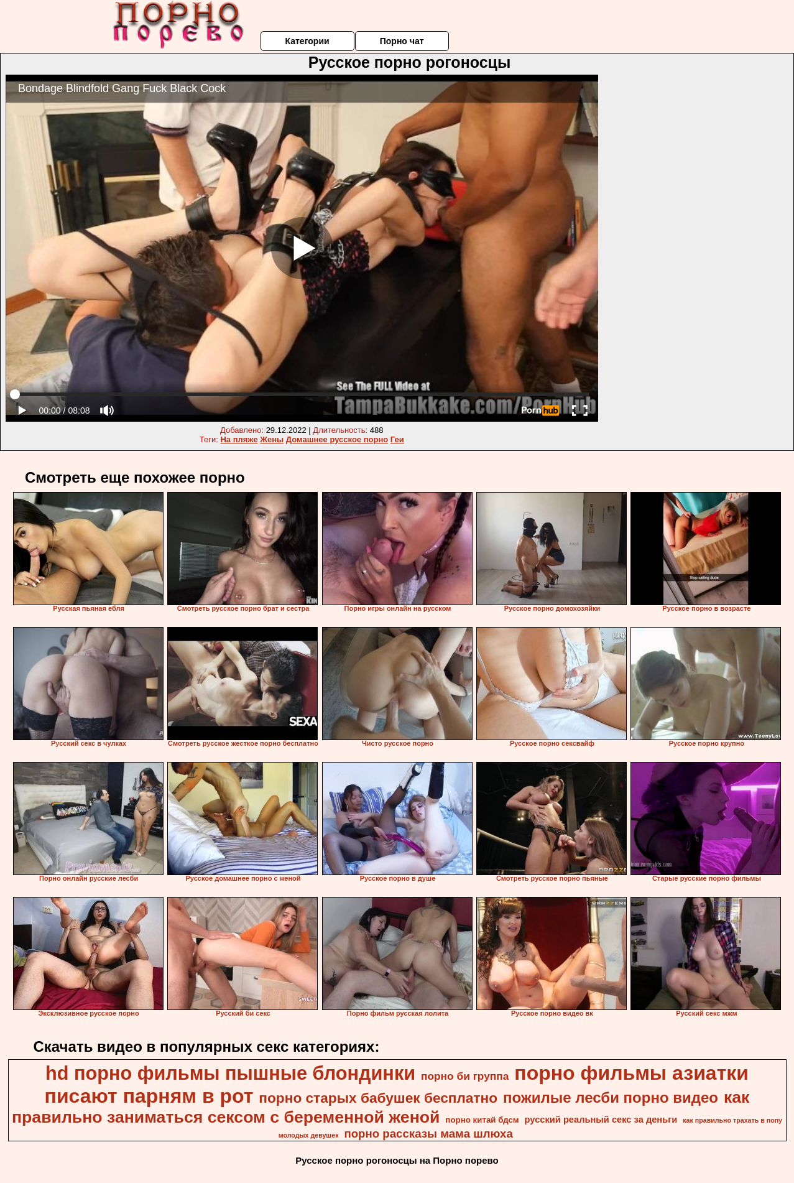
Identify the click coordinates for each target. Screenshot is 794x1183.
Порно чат (402, 41)
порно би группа (465, 1076)
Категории (307, 41)
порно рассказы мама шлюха (428, 1133)
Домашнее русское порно (337, 439)
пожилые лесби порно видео (610, 1097)
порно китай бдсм (482, 1120)
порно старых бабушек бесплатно (378, 1098)
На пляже (238, 439)
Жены (272, 439)
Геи (397, 439)
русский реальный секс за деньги (601, 1120)
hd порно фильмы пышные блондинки (230, 1072)
